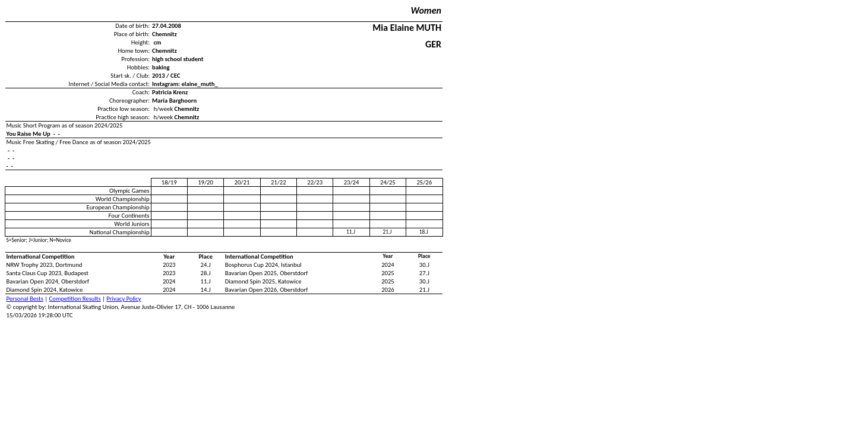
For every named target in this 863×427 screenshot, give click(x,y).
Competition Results (75, 298)
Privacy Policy (123, 298)
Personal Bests (25, 298)
